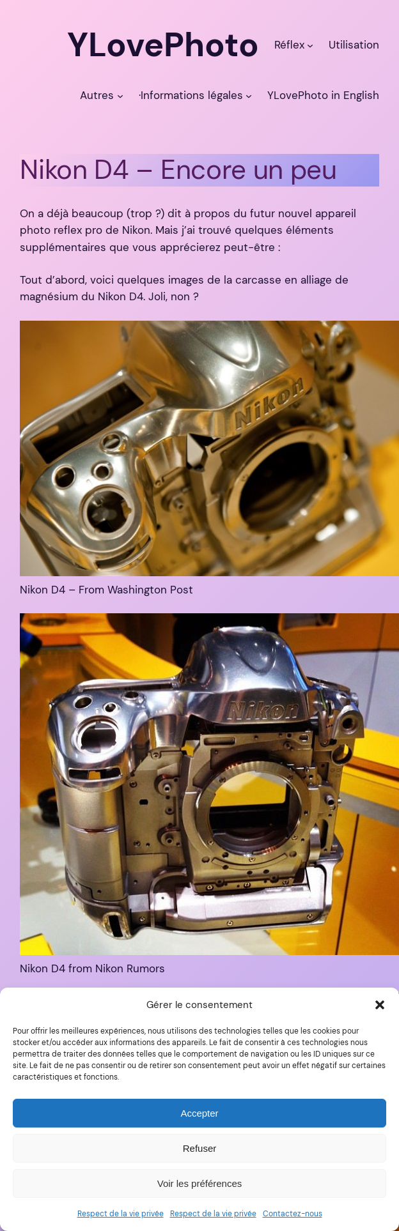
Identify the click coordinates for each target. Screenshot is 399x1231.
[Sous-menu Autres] (120, 95)
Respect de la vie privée (120, 1214)
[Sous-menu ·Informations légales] (249, 95)
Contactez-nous (292, 1214)
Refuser (200, 1148)
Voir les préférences (199, 1183)
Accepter (199, 1113)
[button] (379, 1004)
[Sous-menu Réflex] (310, 45)
